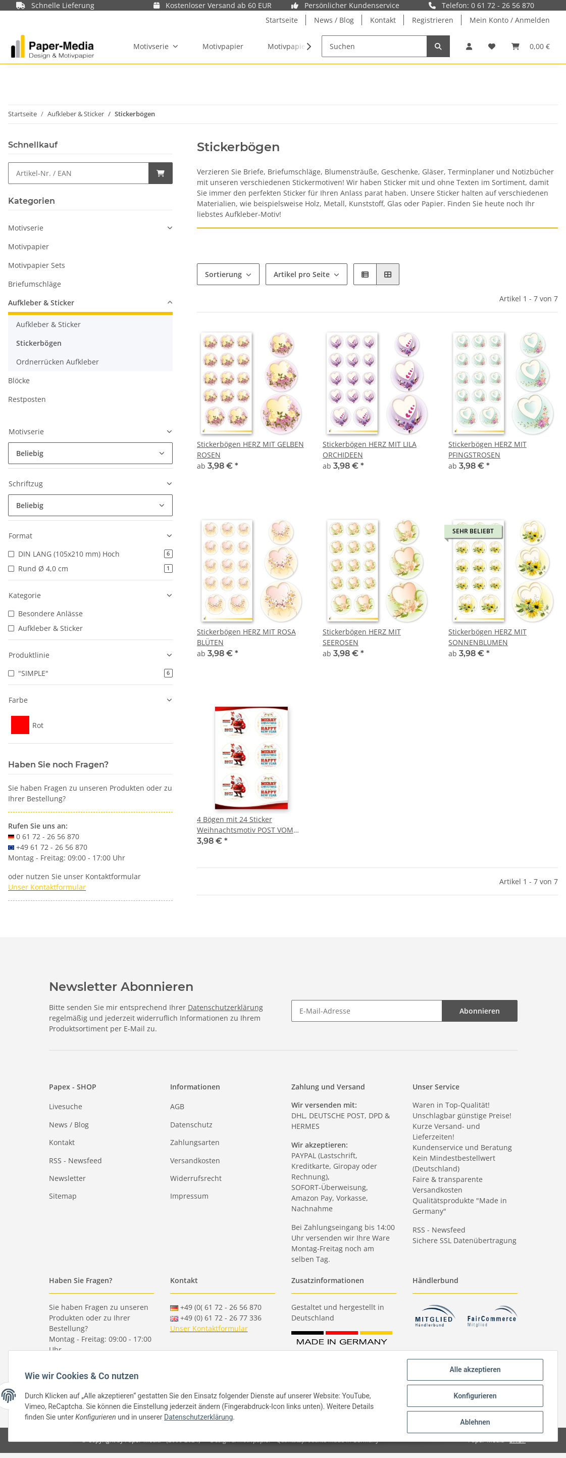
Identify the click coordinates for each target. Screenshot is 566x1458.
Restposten (27, 399)
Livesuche (65, 1106)
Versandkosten (195, 1160)
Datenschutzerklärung (225, 1007)
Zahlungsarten (195, 1142)
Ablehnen (475, 1422)
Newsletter (67, 1178)
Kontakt (383, 20)
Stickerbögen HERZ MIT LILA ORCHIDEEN (370, 449)
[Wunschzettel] (491, 46)
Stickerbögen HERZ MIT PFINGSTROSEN (487, 449)
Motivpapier (28, 246)
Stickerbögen (39, 343)
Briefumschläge (34, 284)
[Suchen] (374, 46)
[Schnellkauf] (78, 173)
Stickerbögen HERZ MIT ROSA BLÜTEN (246, 637)
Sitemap (63, 1196)
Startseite (282, 20)
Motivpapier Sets (36, 265)
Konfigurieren (474, 1396)
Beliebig (29, 453)
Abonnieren (479, 1011)
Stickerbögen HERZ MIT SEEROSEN (362, 637)
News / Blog (334, 20)
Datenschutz (191, 1124)
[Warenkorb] (530, 46)
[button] (469, 46)
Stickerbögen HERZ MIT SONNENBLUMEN (487, 637)
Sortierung (223, 274)
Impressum (189, 1196)
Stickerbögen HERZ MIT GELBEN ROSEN (250, 449)
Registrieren (432, 20)
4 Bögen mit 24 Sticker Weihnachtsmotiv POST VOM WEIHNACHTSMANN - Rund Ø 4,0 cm (247, 824)
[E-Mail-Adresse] (366, 1011)
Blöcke (19, 380)
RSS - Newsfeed (75, 1160)
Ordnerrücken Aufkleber (57, 362)
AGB (177, 1106)
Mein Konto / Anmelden (510, 20)
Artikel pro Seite (302, 274)
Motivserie (25, 228)
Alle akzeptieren (474, 1369)
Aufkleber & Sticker (41, 302)
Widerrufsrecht (196, 1178)
